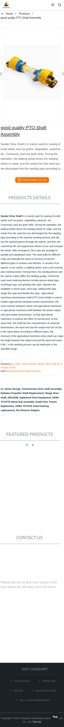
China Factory (22, 680)
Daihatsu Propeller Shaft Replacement (22, 393)
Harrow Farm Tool (46, 690)
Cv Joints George (10, 389)
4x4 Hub (18, 690)
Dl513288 (13, 397)
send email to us (32, 180)
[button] (53, 5)
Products (24, 13)
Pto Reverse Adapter (27, 410)
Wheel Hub (49, 680)
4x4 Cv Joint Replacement (35, 700)
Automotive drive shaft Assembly (23, 371)
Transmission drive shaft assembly (41, 389)
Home (9, 13)
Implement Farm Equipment (35, 397)
